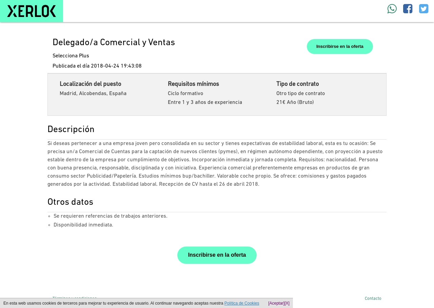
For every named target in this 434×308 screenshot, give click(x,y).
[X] (287, 303)
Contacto (373, 298)
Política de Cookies (241, 303)
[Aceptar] (276, 303)
